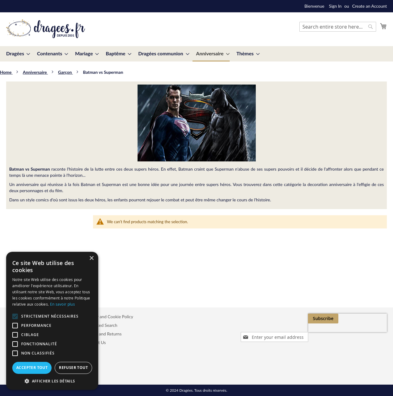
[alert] (52, 321)
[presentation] (328, 332)
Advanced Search (101, 325)
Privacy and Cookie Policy (109, 316)
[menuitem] (16, 53)
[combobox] (337, 27)
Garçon (65, 72)
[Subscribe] (371, 318)
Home (6, 72)
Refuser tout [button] (73, 367)
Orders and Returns (103, 333)
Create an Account (369, 6)
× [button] (91, 258)
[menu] (196, 53)
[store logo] (45, 28)
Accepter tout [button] (32, 367)
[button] (52, 381)
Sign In (335, 6)
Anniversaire (35, 72)
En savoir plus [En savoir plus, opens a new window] (62, 304)
